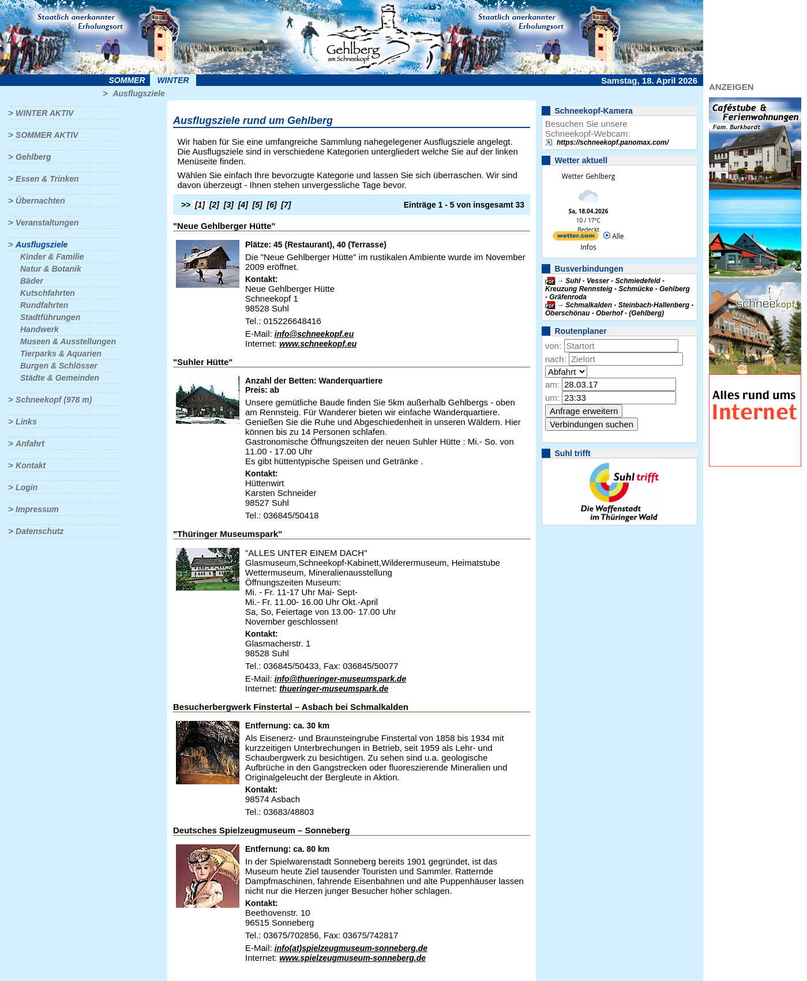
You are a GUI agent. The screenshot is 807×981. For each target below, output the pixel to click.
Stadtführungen (50, 317)
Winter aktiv (45, 113)
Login (26, 487)
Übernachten (40, 200)
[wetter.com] (576, 238)
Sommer (127, 80)
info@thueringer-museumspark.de (340, 678)
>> (186, 204)
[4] (243, 204)
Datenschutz (39, 531)
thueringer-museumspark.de (333, 688)
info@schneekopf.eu (314, 334)
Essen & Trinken (47, 178)
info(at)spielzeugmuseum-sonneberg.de (351, 948)
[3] (229, 204)
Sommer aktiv (47, 135)
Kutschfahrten (47, 293)
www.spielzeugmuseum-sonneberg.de (352, 958)
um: (552, 398)
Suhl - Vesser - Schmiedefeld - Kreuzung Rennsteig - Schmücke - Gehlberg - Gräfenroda (617, 289)
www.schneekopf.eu (317, 343)
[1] (200, 204)
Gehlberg (33, 156)
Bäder (31, 280)
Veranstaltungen (47, 222)
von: (553, 346)
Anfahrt (30, 443)
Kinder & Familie (52, 256)
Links (26, 421)
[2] (214, 204)
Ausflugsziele (138, 93)
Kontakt (31, 465)
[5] (257, 204)
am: (552, 384)
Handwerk (39, 329)
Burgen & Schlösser (58, 365)
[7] (286, 204)
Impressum (37, 509)
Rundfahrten (44, 305)
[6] (272, 204)
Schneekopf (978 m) (54, 399)
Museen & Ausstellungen (68, 341)
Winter (173, 80)
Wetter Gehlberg (588, 176)
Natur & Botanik (50, 268)
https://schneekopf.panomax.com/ (613, 142)
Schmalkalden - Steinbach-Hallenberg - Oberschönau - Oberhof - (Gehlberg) (619, 309)
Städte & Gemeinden (59, 377)
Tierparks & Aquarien (61, 353)
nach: (555, 359)
